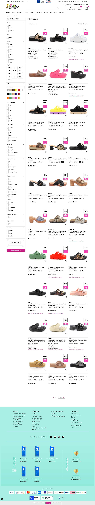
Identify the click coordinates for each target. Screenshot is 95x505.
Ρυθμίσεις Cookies (56, 503)
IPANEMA (71, 84)
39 (14, 73)
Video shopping (35, 424)
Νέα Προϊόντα (32, 24)
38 (19, 70)
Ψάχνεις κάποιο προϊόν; (37, 418)
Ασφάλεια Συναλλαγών (18, 419)
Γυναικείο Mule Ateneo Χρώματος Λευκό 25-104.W (78, 50)
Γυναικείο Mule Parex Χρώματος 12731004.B (55, 50)
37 (9, 70)
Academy (61, 12)
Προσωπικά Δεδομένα (37, 416)
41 (14, 76)
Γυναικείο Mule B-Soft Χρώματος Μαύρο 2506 (57, 195)
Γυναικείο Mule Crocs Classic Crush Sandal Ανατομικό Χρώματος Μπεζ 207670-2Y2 (56, 341)
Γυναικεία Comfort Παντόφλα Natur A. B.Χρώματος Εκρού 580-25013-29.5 (78, 232)
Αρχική (7, 15)
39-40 (20, 73)
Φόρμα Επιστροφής (17, 423)
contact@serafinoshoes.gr (76, 422)
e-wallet (33, 426)
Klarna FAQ (15, 426)
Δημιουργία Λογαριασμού (56, 415)
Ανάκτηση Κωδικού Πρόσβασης (58, 416)
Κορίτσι (19, 12)
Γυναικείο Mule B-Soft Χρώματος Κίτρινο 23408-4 (35, 377)
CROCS (50, 84)
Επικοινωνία (74, 1)
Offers (46, 12)
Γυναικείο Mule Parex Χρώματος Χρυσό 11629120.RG (57, 377)
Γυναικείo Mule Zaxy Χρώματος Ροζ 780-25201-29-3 (78, 304)
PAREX (29, 48)
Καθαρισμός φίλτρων (15, 250)
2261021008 (21, 1)
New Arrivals (53, 12)
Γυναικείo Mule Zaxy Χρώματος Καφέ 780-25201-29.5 (57, 304)
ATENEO (70, 48)
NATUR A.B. (51, 229)
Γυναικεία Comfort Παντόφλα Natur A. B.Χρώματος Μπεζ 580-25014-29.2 (57, 232)
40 (9, 76)
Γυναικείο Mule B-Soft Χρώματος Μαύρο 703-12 (78, 159)
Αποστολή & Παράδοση (18, 416)
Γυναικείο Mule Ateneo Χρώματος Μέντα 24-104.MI (36, 268)
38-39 (9, 73)
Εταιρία (33, 413)
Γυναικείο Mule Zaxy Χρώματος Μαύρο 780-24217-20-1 (78, 341)
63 (83, 23)
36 (14, 67)
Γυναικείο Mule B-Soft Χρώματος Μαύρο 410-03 (37, 195)
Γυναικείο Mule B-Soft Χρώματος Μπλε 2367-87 (37, 232)
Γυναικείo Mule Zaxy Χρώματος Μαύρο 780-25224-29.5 (37, 304)
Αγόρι (13, 12)
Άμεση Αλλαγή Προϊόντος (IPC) (39, 427)
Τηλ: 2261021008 (74, 420)
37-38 (14, 70)
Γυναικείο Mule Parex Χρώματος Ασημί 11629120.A (78, 377)
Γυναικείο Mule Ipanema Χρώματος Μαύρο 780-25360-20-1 (77, 87)
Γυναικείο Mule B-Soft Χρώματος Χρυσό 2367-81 (78, 195)
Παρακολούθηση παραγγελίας (64, 1)
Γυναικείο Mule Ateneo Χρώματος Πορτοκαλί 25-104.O (56, 268)
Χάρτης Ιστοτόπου (36, 421)
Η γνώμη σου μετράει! (37, 419)
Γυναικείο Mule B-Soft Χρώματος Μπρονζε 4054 (35, 87)
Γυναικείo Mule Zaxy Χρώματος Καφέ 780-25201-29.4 (77, 268)
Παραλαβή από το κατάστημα (19, 415)
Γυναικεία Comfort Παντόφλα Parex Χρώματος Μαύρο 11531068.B (36, 123)
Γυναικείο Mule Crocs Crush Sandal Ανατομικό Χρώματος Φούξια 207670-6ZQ (57, 87)
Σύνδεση (53, 413)
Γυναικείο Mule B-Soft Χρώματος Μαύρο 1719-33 (57, 159)
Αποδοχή (48, 503)
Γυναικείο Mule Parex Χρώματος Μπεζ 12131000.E (37, 159)
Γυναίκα (32, 12)
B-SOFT (29, 84)
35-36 (9, 67)
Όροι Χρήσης (35, 415)
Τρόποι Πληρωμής (17, 418)
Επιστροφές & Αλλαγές (18, 421)
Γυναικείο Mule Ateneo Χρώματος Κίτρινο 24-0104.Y (56, 123)
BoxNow (34, 429)
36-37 (20, 67)
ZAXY (70, 266)
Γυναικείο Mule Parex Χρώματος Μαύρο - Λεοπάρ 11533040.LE (37, 50)
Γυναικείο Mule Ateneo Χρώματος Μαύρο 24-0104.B (77, 123)
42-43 (9, 79)
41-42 (20, 76)
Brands (8, 12)
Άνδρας (26, 12)
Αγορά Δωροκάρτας (17, 424)
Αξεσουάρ (39, 12)
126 (87, 23)
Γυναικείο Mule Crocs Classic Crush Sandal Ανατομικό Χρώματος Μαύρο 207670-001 (36, 341)
